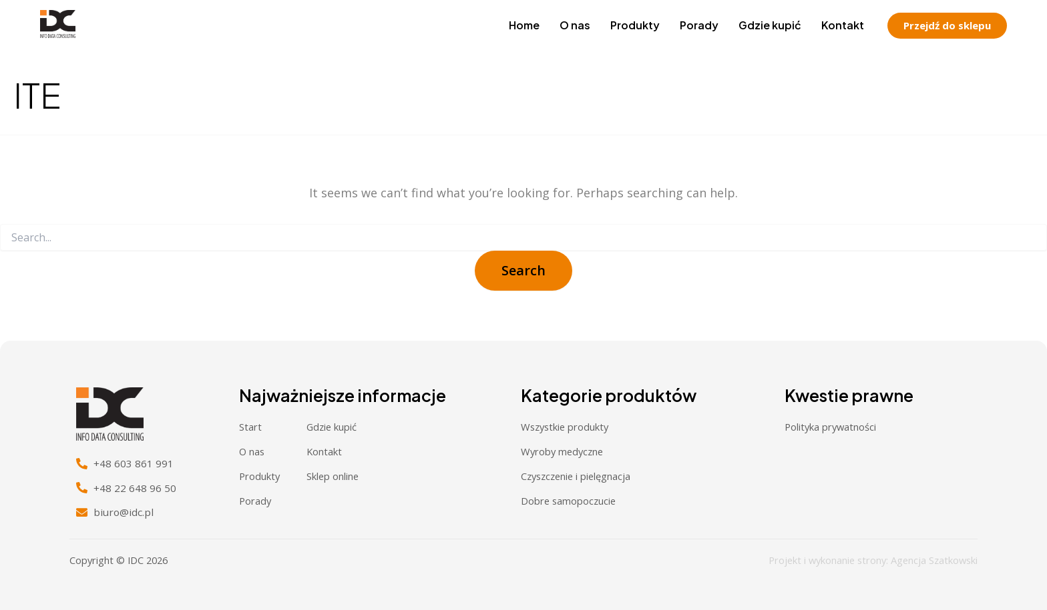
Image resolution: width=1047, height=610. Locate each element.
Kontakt (842, 25)
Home (524, 25)
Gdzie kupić (770, 25)
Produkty (635, 25)
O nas (575, 25)
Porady (699, 25)
